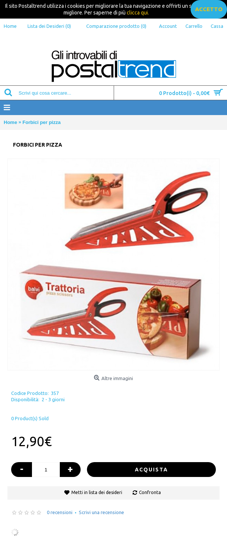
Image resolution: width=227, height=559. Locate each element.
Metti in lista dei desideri (96, 492)
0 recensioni (59, 512)
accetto (209, 9)
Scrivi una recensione (101, 512)
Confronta (150, 492)
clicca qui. (138, 13)
